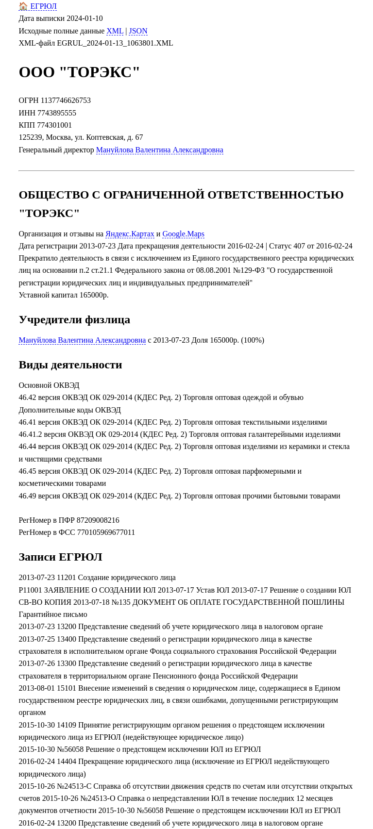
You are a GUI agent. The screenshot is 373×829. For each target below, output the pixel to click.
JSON (138, 31)
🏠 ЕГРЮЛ (37, 6)
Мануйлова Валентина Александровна (159, 150)
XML (114, 31)
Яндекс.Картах (129, 234)
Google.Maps (183, 234)
